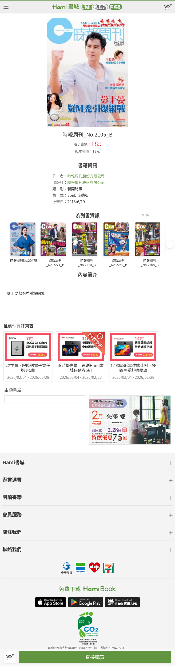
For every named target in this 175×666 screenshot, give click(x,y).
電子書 (87, 6)
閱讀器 (115, 6)
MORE (146, 214)
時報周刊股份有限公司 (86, 176)
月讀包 (101, 6)
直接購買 (95, 656)
